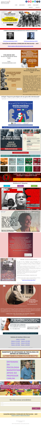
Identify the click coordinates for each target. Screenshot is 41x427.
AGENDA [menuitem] (29, 5)
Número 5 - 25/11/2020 (25, 341)
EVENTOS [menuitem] (30, 7)
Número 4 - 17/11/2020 (15, 343)
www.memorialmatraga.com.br (31, 41)
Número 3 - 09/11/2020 (25, 343)
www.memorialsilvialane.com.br (10, 41)
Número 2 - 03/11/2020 (15, 344)
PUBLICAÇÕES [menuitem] (35, 5)
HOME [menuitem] (16, 5)
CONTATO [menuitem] (38, 7)
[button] (20, 127)
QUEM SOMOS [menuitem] (22, 5)
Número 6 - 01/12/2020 (15, 341)
